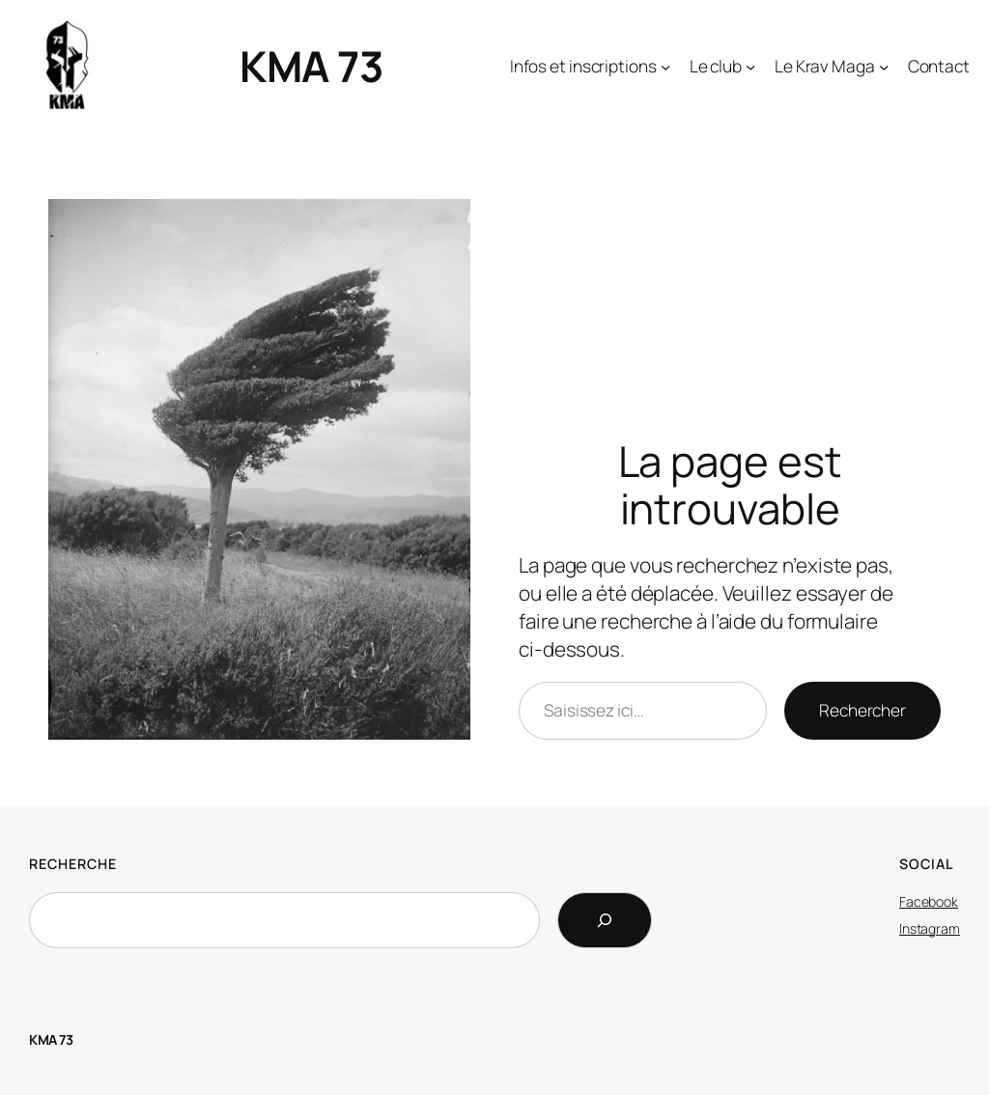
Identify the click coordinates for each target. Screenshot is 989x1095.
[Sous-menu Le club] (723, 65)
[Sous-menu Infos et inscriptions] (590, 65)
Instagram (929, 928)
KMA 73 (311, 66)
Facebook (928, 901)
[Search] (604, 920)
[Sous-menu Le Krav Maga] (832, 65)
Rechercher (862, 709)
